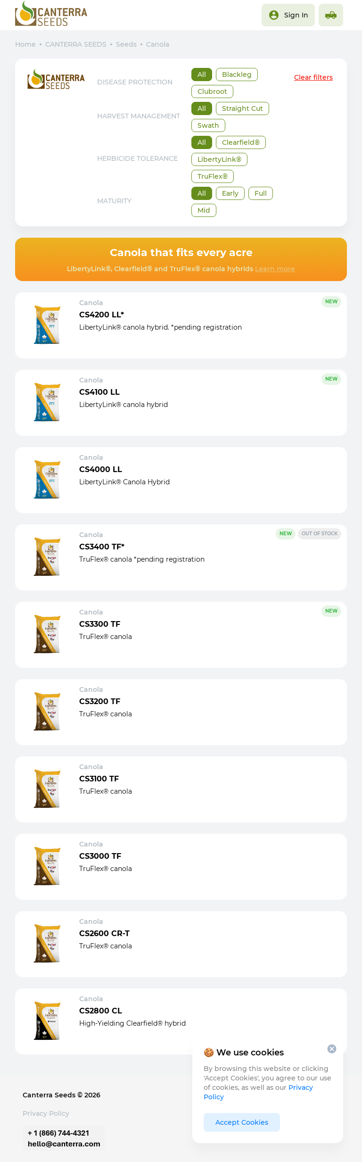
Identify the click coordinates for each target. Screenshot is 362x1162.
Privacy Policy (46, 1113)
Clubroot (212, 91)
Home (25, 44)
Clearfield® (241, 142)
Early (230, 193)
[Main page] (51, 15)
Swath (208, 125)
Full (261, 193)
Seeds (126, 44)
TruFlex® (212, 176)
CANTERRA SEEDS (76, 44)
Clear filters (313, 77)
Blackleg (237, 74)
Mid (203, 210)
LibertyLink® (219, 159)
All (201, 74)
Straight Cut (242, 108)
